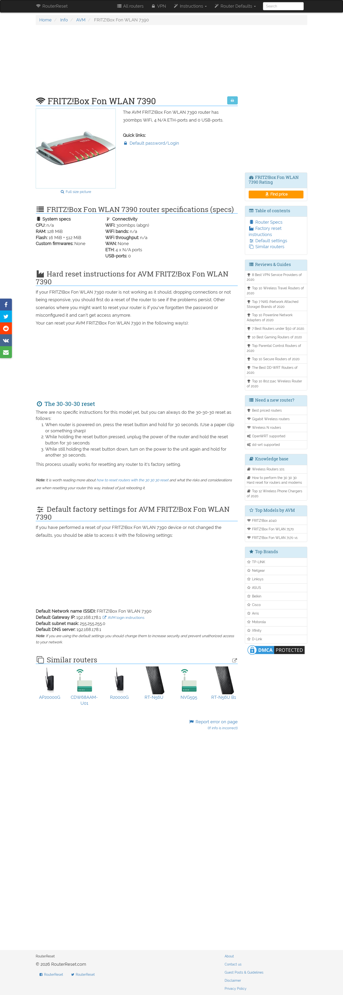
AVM (81, 19)
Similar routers (266, 246)
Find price (276, 194)
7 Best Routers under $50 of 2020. (276, 328)
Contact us (233, 964)
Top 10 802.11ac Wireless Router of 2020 (274, 383)
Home (45, 19)
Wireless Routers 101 (266, 469)
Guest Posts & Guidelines (244, 972)
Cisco (254, 605)
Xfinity (254, 630)
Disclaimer (233, 980)
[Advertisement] (137, 63)
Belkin (254, 596)
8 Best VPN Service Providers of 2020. (274, 277)
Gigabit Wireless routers (268, 419)
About (229, 956)
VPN (158, 6)
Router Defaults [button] (235, 6)
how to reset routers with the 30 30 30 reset (132, 480)
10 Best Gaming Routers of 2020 (274, 337)
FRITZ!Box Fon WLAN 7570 (270, 529)
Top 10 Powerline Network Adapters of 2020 (270, 317)
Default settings (268, 240)
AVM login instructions (123, 618)
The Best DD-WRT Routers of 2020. (272, 369)
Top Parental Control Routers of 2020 (274, 348)
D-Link (254, 639)
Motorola (256, 622)
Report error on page (213, 724)
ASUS (254, 588)
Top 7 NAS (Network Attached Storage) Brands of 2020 (273, 304)
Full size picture (75, 192)
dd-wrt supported (263, 445)
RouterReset (52, 6)
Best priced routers (264, 410)
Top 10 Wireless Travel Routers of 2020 (275, 290)
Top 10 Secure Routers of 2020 (273, 359)
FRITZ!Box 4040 (262, 520)
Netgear (256, 570)
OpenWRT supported (266, 436)
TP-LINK (256, 562)
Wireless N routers (264, 427)
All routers (129, 6)
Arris (253, 613)
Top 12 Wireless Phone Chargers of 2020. (275, 493)
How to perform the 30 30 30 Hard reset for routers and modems (274, 480)
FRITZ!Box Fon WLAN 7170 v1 (272, 538)
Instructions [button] (190, 6)
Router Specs (265, 222)
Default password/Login (151, 143)
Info (64, 19)
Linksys (255, 579)
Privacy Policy (236, 988)
